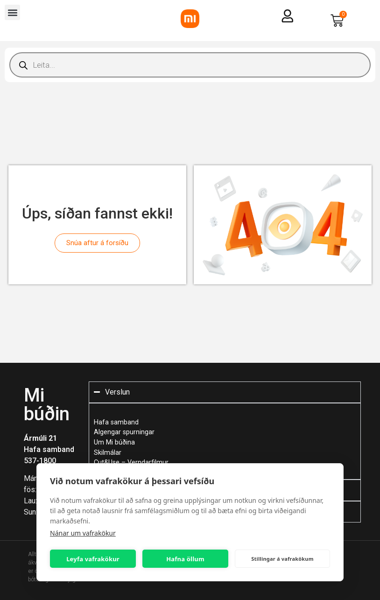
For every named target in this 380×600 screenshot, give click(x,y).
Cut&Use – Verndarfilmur (131, 462)
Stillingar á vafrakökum (282, 558)
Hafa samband (49, 449)
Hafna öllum (185, 559)
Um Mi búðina (114, 442)
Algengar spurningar (124, 432)
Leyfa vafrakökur (93, 559)
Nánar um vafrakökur (83, 533)
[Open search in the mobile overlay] (190, 65)
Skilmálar (107, 453)
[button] (12, 12)
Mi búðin (47, 404)
